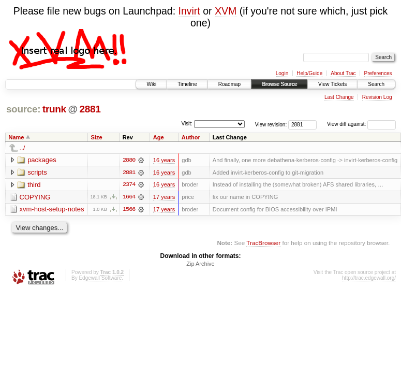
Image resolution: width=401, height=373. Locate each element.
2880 (129, 160)
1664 (129, 197)
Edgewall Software (100, 278)
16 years (164, 160)
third (33, 185)
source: (23, 109)
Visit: (186, 123)
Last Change (339, 97)
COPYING (35, 197)
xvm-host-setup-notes (52, 209)
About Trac (343, 73)
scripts (37, 172)
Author (191, 137)
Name (16, 137)
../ (22, 148)
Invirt (189, 11)
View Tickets (332, 84)
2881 (89, 109)
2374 (129, 185)
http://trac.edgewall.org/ (369, 278)
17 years (164, 197)
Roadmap (229, 84)
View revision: (271, 124)
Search (376, 84)
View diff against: (361, 124)
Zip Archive (200, 264)
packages (41, 160)
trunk (54, 109)
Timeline (187, 84)
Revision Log (377, 97)
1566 (129, 210)
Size (96, 137)
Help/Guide (309, 73)
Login (282, 73)
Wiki (151, 84)
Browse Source (279, 84)
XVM (225, 11)
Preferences (378, 73)
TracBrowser (263, 243)
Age (158, 137)
